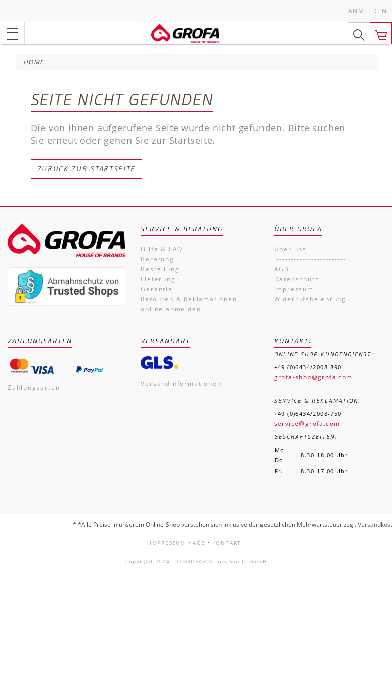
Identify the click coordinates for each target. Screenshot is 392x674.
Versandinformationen (181, 383)
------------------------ (310, 259)
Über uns (290, 249)
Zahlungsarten (34, 387)
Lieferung (158, 279)
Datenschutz (296, 279)
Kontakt (227, 542)
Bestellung (160, 269)
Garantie (156, 289)
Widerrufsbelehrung (310, 299)
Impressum (294, 289)
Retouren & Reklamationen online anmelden (189, 304)
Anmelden (367, 11)
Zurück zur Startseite (86, 168)
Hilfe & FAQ (162, 249)
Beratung (157, 259)
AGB (281, 269)
